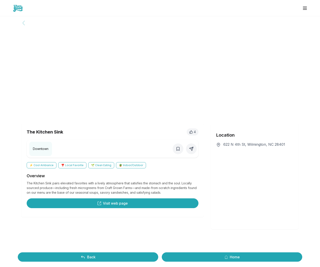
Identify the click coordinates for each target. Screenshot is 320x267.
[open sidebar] (304, 8)
